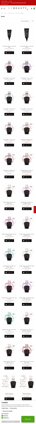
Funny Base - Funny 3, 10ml (9, 108)
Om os (10, 1)
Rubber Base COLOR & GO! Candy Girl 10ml (9, 362)
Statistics (5, 415)
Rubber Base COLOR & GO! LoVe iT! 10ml (9, 298)
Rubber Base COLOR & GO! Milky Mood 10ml (26, 266)
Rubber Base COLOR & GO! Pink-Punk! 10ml (9, 235)
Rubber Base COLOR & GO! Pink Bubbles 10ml (26, 235)
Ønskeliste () (4, 4)
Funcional (5, 413)
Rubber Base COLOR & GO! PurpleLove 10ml (27, 203)
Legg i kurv (9, 52)
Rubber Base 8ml (27, 393)
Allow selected (10, 421)
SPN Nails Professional (9, 48)
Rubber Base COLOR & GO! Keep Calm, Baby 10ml (26, 298)
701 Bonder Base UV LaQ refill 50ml (9, 47)
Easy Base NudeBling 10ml (27, 139)
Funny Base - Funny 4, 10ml (27, 108)
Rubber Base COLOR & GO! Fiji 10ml (9, 330)
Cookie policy (4, 408)
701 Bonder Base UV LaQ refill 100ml (26, 47)
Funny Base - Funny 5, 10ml (9, 139)
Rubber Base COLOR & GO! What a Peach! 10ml (27, 171)
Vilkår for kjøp (4, 1)
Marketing (6, 417)
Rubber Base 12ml (9, 393)
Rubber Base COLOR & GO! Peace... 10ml (9, 266)
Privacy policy (13, 408)
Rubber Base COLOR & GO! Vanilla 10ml (9, 203)
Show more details (7, 411)
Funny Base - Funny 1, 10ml (9, 78)
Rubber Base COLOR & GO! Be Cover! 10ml (27, 362)
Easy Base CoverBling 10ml (9, 170)
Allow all (28, 419)
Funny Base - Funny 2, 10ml (27, 78)
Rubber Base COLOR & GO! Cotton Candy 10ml (27, 330)
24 (33, 21)
